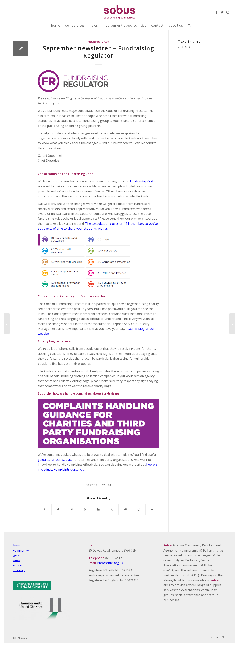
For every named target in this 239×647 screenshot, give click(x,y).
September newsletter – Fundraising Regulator (98, 51)
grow (16, 555)
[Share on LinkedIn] (98, 509)
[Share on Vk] (125, 509)
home (17, 545)
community (21, 550)
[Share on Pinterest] (85, 509)
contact (18, 565)
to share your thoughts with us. (85, 228)
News (105, 42)
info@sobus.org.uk (109, 563)
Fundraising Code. (142, 181)
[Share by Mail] (152, 509)
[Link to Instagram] (228, 12)
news (16, 560)
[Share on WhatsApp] (71, 509)
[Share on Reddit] (138, 509)
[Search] (187, 25)
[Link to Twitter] (222, 12)
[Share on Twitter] (58, 509)
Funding (94, 42)
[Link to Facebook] (216, 12)
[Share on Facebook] (44, 509)
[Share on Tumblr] (111, 509)
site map (19, 570)
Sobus (108, 485)
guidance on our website (55, 460)
